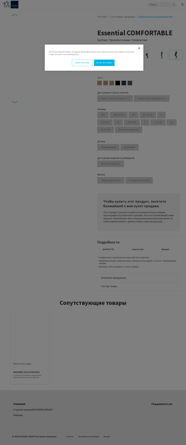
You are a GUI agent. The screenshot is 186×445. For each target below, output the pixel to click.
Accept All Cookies (104, 63)
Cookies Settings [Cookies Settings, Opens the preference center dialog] (82, 63)
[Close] (139, 48)
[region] (94, 58)
